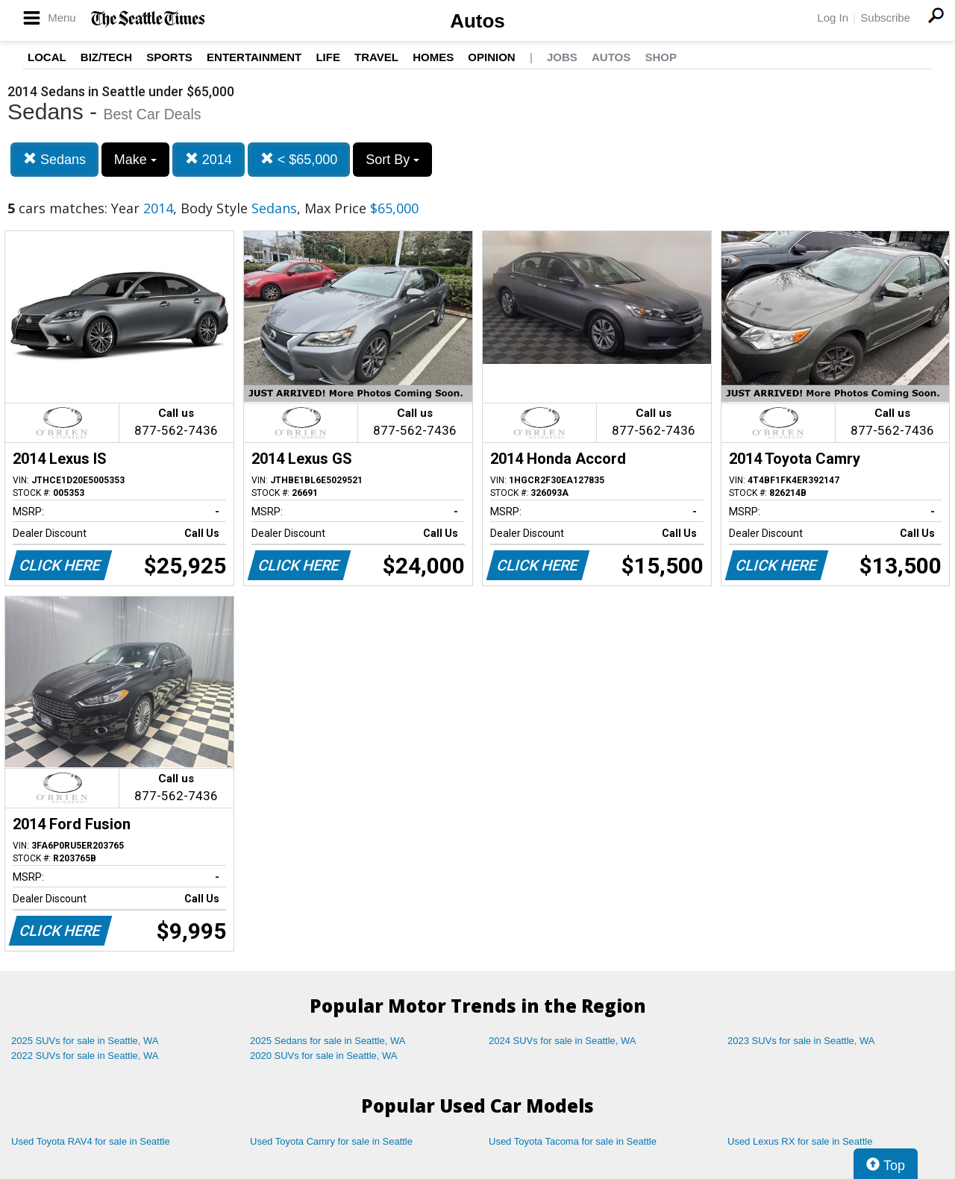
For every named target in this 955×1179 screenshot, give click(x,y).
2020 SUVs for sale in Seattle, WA (324, 1055)
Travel (376, 57)
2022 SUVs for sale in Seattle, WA (85, 1055)
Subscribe (885, 17)
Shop (661, 57)
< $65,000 (299, 159)
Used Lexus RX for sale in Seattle (799, 1141)
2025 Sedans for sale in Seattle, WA (327, 1040)
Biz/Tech (106, 57)
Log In (832, 17)
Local (47, 57)
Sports (169, 57)
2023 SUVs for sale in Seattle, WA (801, 1040)
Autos (477, 21)
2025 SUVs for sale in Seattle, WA (85, 1040)
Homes (433, 57)
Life (328, 57)
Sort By (392, 159)
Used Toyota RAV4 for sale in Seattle (90, 1141)
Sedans (54, 159)
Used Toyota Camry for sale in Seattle (331, 1141)
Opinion (491, 57)
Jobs (562, 57)
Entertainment (254, 57)
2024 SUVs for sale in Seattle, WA (562, 1040)
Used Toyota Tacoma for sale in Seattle (573, 1141)
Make (135, 159)
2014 (208, 159)
